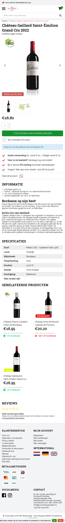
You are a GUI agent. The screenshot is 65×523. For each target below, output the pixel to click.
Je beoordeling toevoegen (13, 418)
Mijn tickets (38, 441)
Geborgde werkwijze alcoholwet (16, 459)
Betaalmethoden (9, 446)
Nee (60, 521)
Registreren (38, 435)
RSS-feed (6, 462)
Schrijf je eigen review (12, 34)
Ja (54, 521)
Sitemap (5, 454)
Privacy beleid (8, 441)
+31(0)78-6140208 (41, 508)
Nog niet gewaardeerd (13, 333)
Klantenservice (8, 451)
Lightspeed (32, 518)
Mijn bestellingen (40, 438)
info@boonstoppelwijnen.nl (45, 505)
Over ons (6, 435)
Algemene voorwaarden (12, 438)
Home (4, 21)
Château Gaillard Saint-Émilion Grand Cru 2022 (29, 21)
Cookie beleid (8, 443)
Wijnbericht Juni (9, 456)
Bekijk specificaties (13, 94)
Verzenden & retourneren (12, 448)
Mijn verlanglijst (39, 443)
